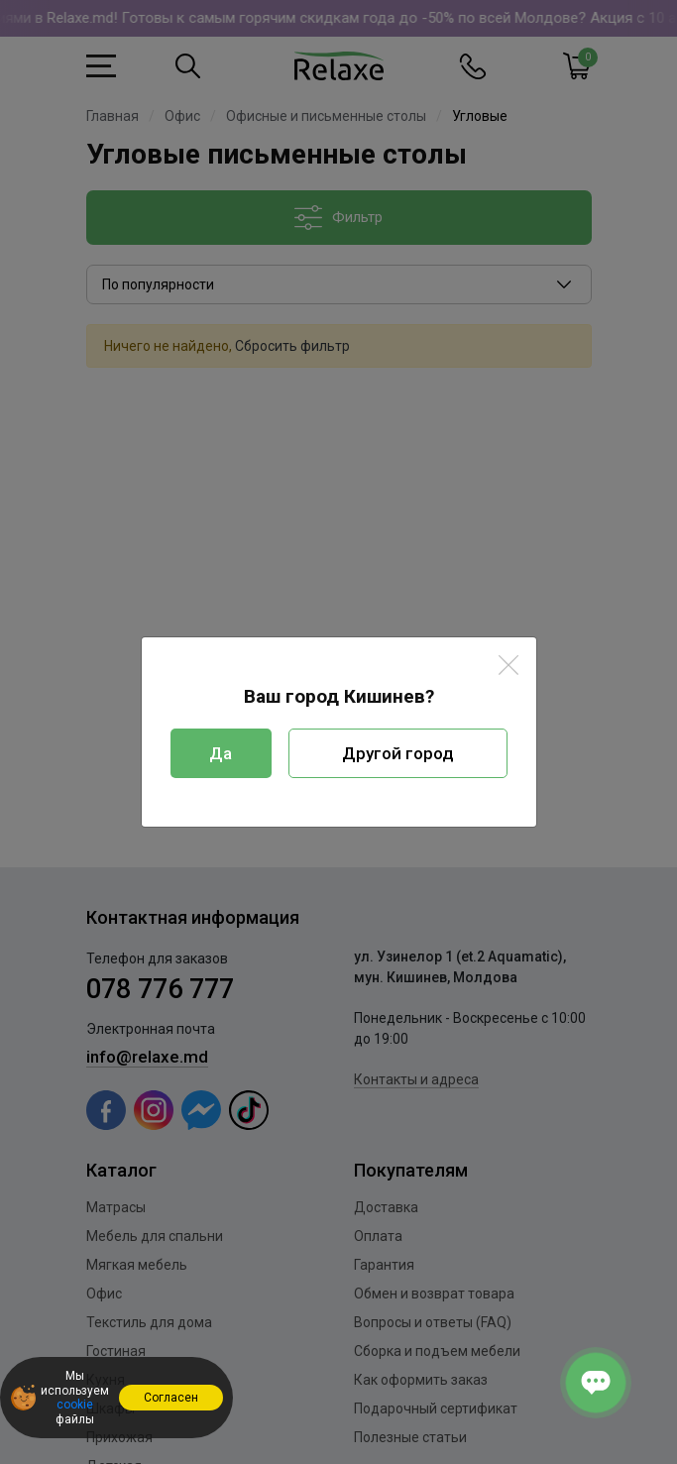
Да (220, 753)
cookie (74, 1404)
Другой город (398, 753)
